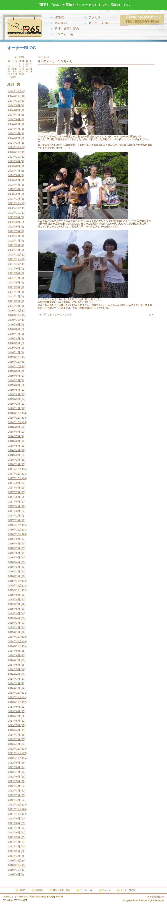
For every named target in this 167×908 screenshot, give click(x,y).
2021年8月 (14, 273)
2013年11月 (15, 697)
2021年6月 (14, 282)
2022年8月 (14, 222)
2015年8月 (14, 599)
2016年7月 (14, 548)
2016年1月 (14, 576)
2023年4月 (14, 184)
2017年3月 (14, 510)
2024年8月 (14, 110)
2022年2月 (14, 245)
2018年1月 (14, 464)
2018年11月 (15, 417)
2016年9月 (14, 538)
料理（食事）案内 (67, 28)
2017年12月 (15, 469)
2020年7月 (14, 333)
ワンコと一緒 (64, 34)
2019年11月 (15, 361)
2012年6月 (14, 776)
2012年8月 (14, 767)
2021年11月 (15, 259)
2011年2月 (14, 851)
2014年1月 (14, 688)
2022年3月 (14, 240)
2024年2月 (14, 138)
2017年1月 (14, 520)
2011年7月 (14, 827)
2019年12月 (15, 357)
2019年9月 (14, 371)
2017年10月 (15, 478)
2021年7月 (14, 277)
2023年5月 (14, 180)
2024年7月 (14, 114)
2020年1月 (14, 352)
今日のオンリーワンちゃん (57, 314)
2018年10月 (15, 422)
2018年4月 (14, 450)
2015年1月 (14, 632)
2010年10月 (15, 869)
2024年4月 (14, 128)
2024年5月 (14, 124)
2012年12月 (15, 748)
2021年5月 (14, 287)
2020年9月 (14, 324)
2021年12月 (15, 254)
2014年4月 (14, 674)
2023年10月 (15, 156)
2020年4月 (14, 338)
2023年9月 (14, 161)
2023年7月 (14, 170)
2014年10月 (15, 646)
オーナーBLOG (99, 23)
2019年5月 (14, 389)
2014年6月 (14, 664)
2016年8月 (14, 543)
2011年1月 (14, 855)
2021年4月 (14, 291)
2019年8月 (14, 375)
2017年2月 (14, 515)
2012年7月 (14, 772)
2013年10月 (15, 702)
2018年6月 (14, 441)
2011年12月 (15, 804)
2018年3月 (14, 455)
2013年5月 (14, 725)
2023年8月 (14, 166)
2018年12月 (15, 413)
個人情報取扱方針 (155, 897)
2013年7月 (14, 716)
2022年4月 (14, 235)
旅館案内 (39, 890)
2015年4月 (14, 618)
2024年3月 (14, 133)
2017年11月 (15, 473)
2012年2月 (14, 795)
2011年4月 (14, 841)
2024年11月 (15, 96)
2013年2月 (14, 739)
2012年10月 (15, 758)
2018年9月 (14, 427)
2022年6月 (14, 226)
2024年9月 (14, 105)
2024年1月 (14, 142)
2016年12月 (15, 524)
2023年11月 (15, 152)
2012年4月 (14, 785)
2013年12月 (15, 692)
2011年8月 (14, 823)
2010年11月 (15, 865)
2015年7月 (14, 604)
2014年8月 (14, 655)
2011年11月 (15, 809)
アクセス (95, 17)
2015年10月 (15, 590)
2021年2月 (14, 301)
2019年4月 (14, 394)
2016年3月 (14, 566)
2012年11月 (15, 753)
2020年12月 (15, 310)
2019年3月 (14, 399)
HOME (59, 17)
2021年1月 (14, 305)
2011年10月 (15, 813)
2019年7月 (14, 380)
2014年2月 (14, 683)
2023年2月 (14, 194)
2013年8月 (14, 711)
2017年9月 (14, 483)
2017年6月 (14, 497)
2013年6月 (14, 720)
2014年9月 (14, 650)
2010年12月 (15, 860)
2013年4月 (14, 730)
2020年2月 (14, 347)
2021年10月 (15, 263)
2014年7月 (14, 660)
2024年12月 (15, 91)
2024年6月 (14, 119)
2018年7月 (14, 436)
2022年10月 (15, 212)
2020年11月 (15, 315)
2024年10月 (15, 100)
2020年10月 (15, 319)
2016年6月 (14, 552)
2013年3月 (14, 734)
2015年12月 (15, 580)
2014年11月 (15, 641)
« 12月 (12, 76)
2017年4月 (14, 506)
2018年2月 (14, 459)
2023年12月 (15, 147)
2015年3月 (14, 622)
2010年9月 (14, 874)
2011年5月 (14, 837)
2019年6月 (14, 385)
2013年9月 (14, 706)
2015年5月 (14, 613)
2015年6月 (14, 608)
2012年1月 (14, 799)
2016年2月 (14, 571)
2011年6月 (14, 832)
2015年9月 (14, 594)
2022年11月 (15, 208)
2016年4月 (14, 562)
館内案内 (61, 23)
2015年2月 (14, 627)
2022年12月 (15, 203)
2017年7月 (14, 492)
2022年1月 (14, 249)
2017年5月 (14, 501)
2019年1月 (14, 408)
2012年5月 (14, 781)
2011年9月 (14, 818)
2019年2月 (14, 403)
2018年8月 (14, 431)
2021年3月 (14, 296)
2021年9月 (14, 268)
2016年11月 (15, 529)
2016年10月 (15, 534)
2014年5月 (14, 669)
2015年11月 (15, 585)
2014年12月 (15, 636)
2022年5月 (14, 231)
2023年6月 (14, 175)
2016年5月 (14, 557)
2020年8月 (14, 329)
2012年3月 (14, 790)
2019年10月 (15, 366)
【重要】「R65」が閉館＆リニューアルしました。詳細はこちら (83, 5)
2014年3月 (14, 678)
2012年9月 (14, 762)
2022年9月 (14, 217)
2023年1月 (14, 198)
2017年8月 (14, 487)
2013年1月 (14, 744)
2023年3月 (14, 189)
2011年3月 (14, 846)
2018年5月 (14, 445)
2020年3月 (14, 343)
